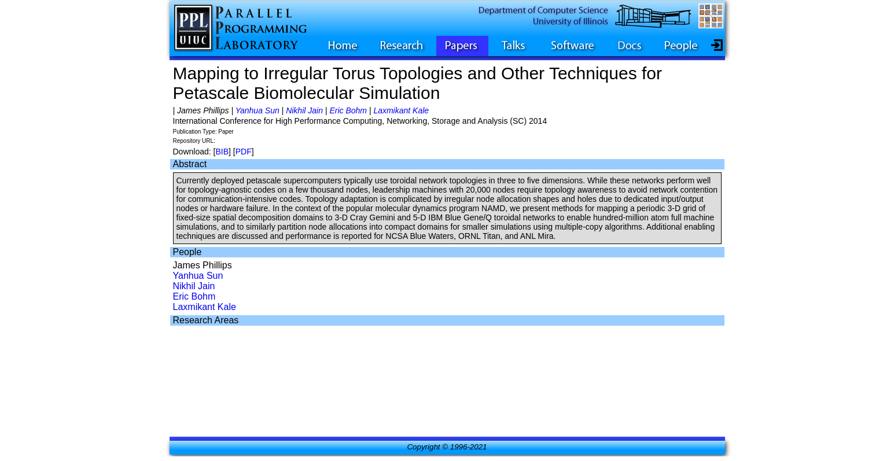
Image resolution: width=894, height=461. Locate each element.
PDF (244, 151)
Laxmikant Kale (401, 110)
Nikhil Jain (304, 110)
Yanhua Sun (257, 110)
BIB (222, 151)
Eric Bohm (348, 110)
